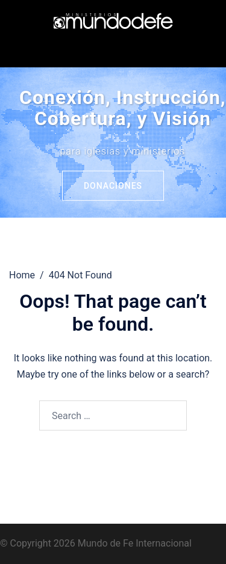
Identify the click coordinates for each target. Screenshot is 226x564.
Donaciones (113, 186)
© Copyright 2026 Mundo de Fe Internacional (96, 543)
